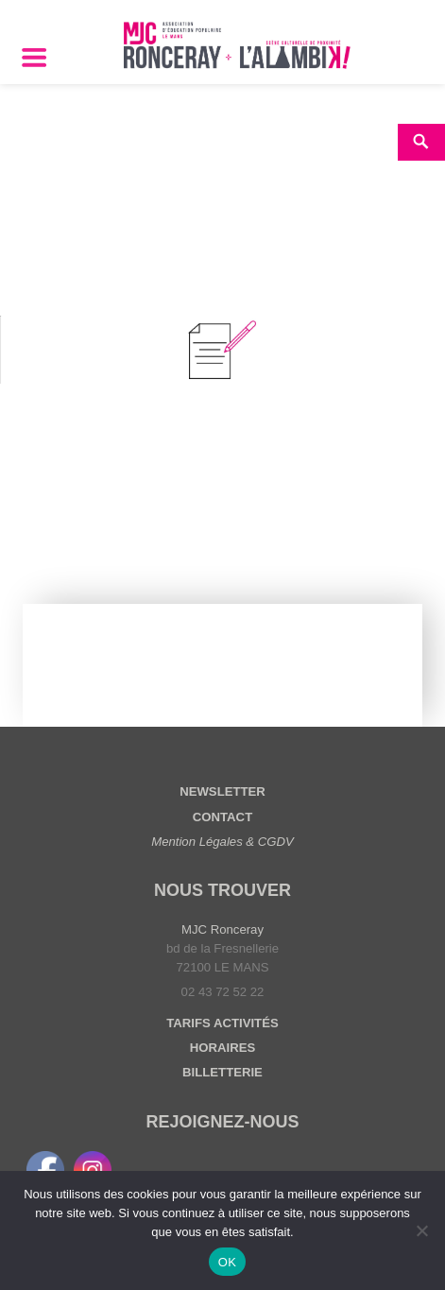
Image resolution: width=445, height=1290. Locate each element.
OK (227, 1262)
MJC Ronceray (222, 929)
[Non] (421, 1230)
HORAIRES (222, 1048)
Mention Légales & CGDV (222, 841)
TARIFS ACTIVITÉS (222, 1023)
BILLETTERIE (222, 1072)
